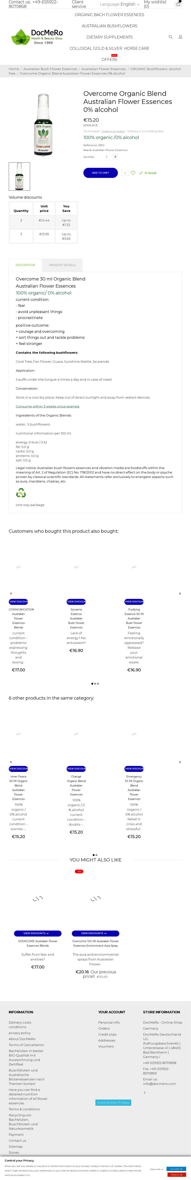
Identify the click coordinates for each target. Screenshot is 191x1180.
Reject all (176, 1174)
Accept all (176, 1168)
